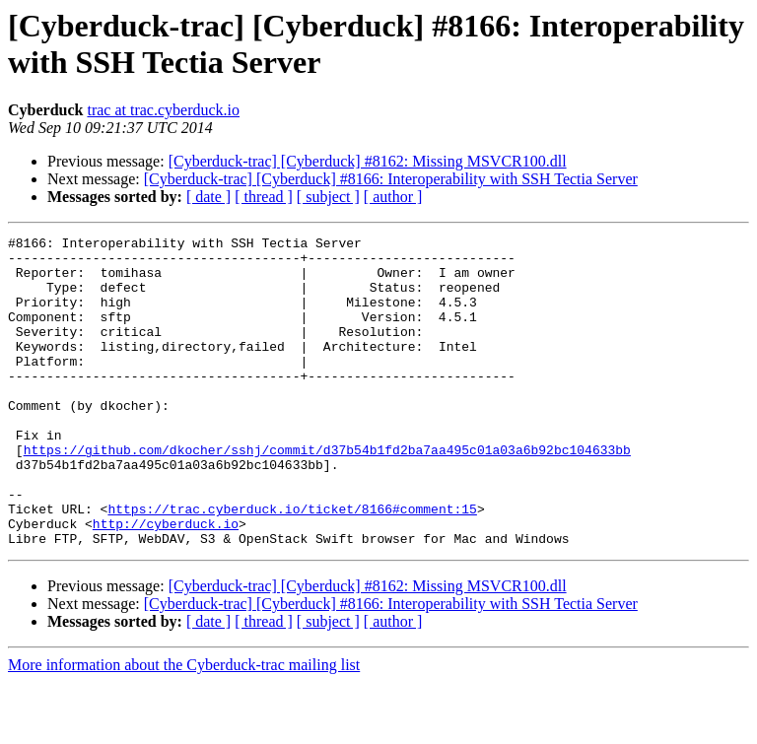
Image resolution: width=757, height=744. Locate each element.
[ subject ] (328, 196)
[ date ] (208, 196)
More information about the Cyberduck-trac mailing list (184, 726)
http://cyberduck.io (166, 582)
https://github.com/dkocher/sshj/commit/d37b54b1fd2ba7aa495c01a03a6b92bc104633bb (327, 494)
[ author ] (393, 196)
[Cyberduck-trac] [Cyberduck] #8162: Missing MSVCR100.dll (368, 161)
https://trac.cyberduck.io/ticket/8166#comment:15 (291, 565)
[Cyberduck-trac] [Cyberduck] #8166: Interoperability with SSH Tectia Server (391, 178)
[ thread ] (264, 196)
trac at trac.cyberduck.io (163, 109)
